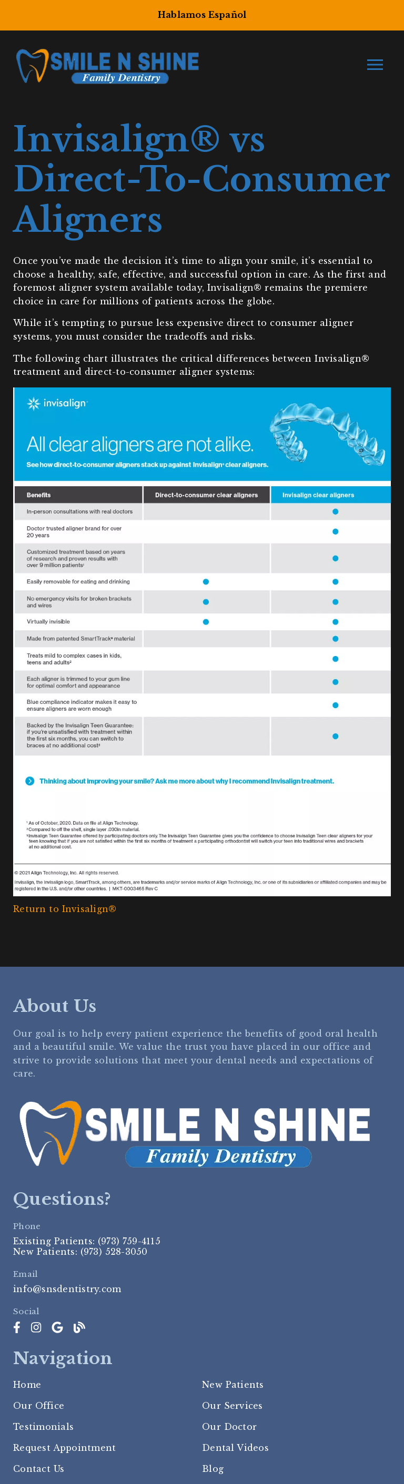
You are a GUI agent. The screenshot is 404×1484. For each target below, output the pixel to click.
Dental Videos (235, 1447)
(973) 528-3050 (114, 1251)
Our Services (232, 1405)
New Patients (233, 1384)
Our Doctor (229, 1426)
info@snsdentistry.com (67, 1289)
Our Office (38, 1405)
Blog (213, 1468)
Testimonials (43, 1426)
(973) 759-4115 (129, 1241)
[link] (17, 1328)
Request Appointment (64, 1447)
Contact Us (38, 1468)
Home (27, 1384)
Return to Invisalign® (64, 909)
